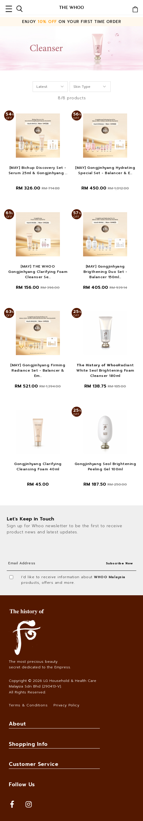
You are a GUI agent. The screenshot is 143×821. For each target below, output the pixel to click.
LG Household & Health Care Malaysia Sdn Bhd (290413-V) (52, 683)
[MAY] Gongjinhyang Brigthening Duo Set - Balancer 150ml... (105, 272)
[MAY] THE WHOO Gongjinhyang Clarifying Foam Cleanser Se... (37, 272)
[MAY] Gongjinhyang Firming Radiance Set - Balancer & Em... (37, 370)
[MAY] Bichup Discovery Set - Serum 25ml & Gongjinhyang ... (38, 170)
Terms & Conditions (28, 705)
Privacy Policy (66, 705)
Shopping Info (28, 744)
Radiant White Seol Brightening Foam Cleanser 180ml (105, 370)
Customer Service (33, 764)
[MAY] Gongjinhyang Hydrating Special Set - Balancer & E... (105, 170)
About (17, 724)
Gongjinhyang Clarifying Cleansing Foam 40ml (38, 466)
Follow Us (22, 784)
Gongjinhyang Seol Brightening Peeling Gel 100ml (105, 466)
